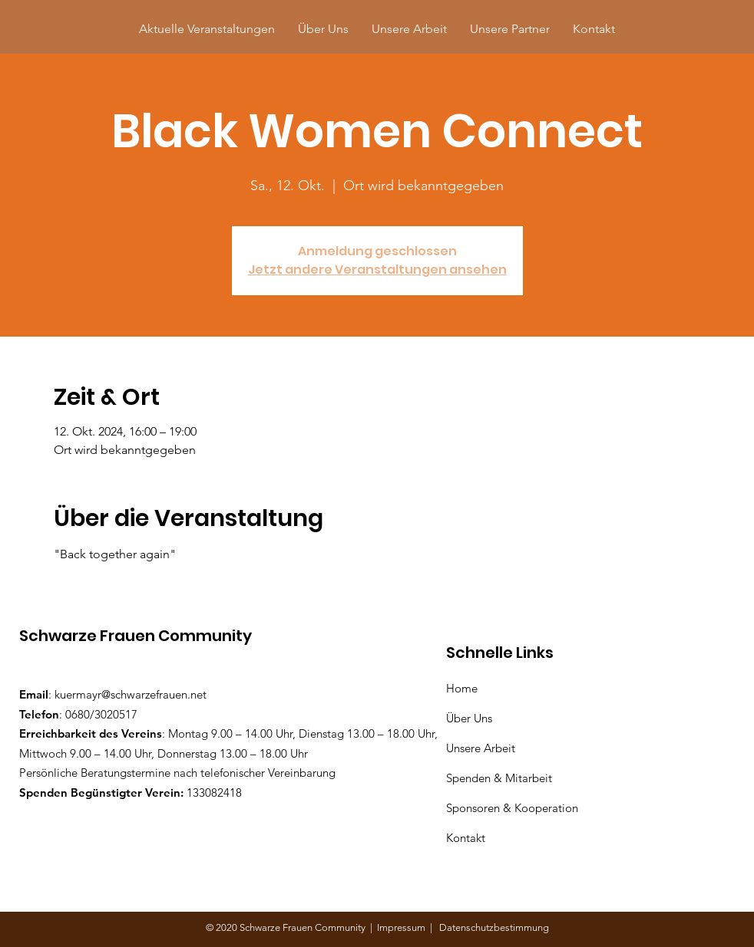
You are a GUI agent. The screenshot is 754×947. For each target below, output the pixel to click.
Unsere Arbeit (482, 748)
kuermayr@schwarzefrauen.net (131, 694)
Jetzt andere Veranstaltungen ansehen (377, 269)
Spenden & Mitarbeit (499, 778)
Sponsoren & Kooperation (513, 808)
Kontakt (465, 837)
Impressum (403, 927)
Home (465, 688)
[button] (509, 29)
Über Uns (470, 718)
